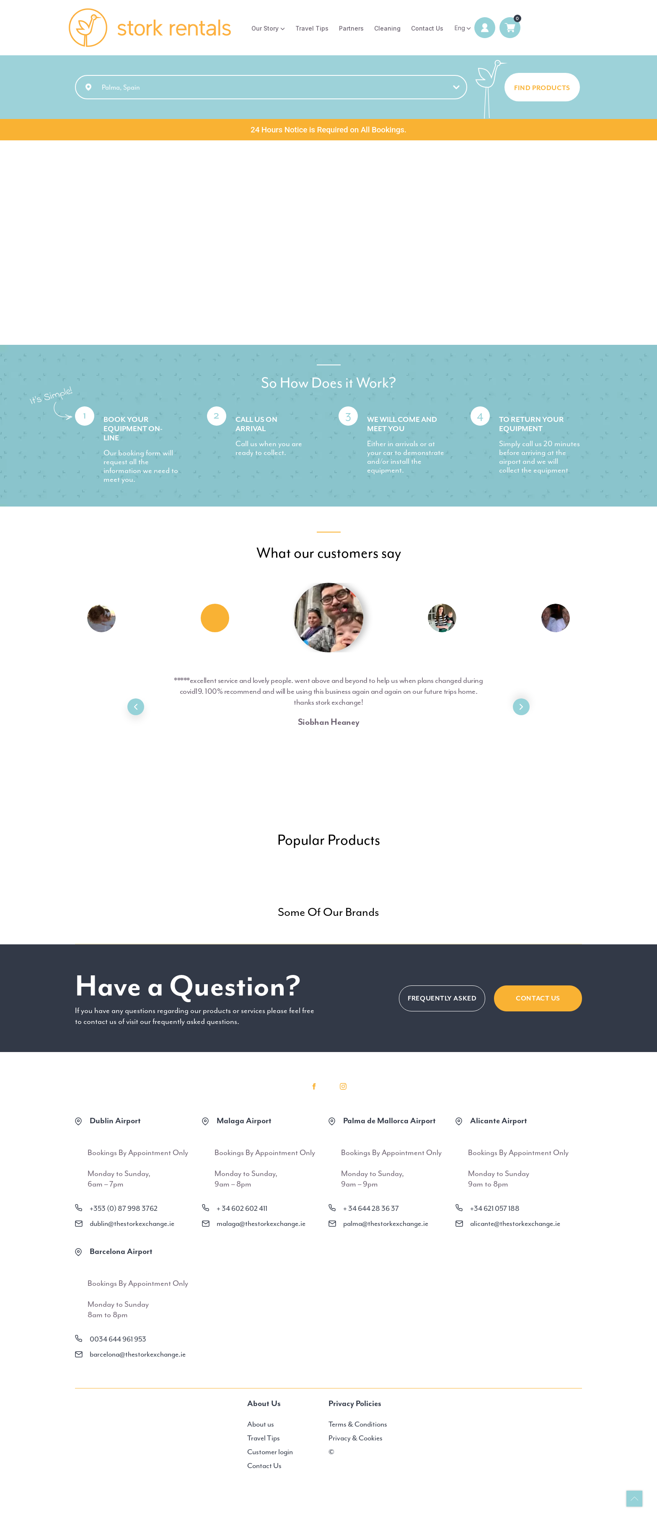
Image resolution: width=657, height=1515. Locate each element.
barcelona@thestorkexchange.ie (138, 1354)
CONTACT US (538, 998)
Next (521, 706)
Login (484, 27)
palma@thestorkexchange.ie (385, 1223)
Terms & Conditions (357, 1424)
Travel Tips (311, 28)
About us (260, 1424)
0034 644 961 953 (118, 1339)
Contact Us (427, 28)
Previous (135, 706)
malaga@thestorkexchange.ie (261, 1223)
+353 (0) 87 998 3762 (124, 1208)
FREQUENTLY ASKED (442, 998)
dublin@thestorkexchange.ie (132, 1223)
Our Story (265, 28)
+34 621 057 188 (495, 1208)
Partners (351, 28)
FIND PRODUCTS (542, 88)
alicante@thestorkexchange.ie (515, 1223)
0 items (509, 27)
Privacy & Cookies (355, 1438)
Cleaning (387, 28)
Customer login (270, 1451)
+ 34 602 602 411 (242, 1208)
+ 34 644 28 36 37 (371, 1208)
